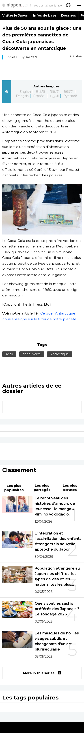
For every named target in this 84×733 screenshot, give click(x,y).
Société (11, 57)
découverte (32, 354)
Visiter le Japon (15, 15)
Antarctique (59, 354)
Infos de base (44, 15)
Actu (9, 354)
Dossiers (68, 15)
